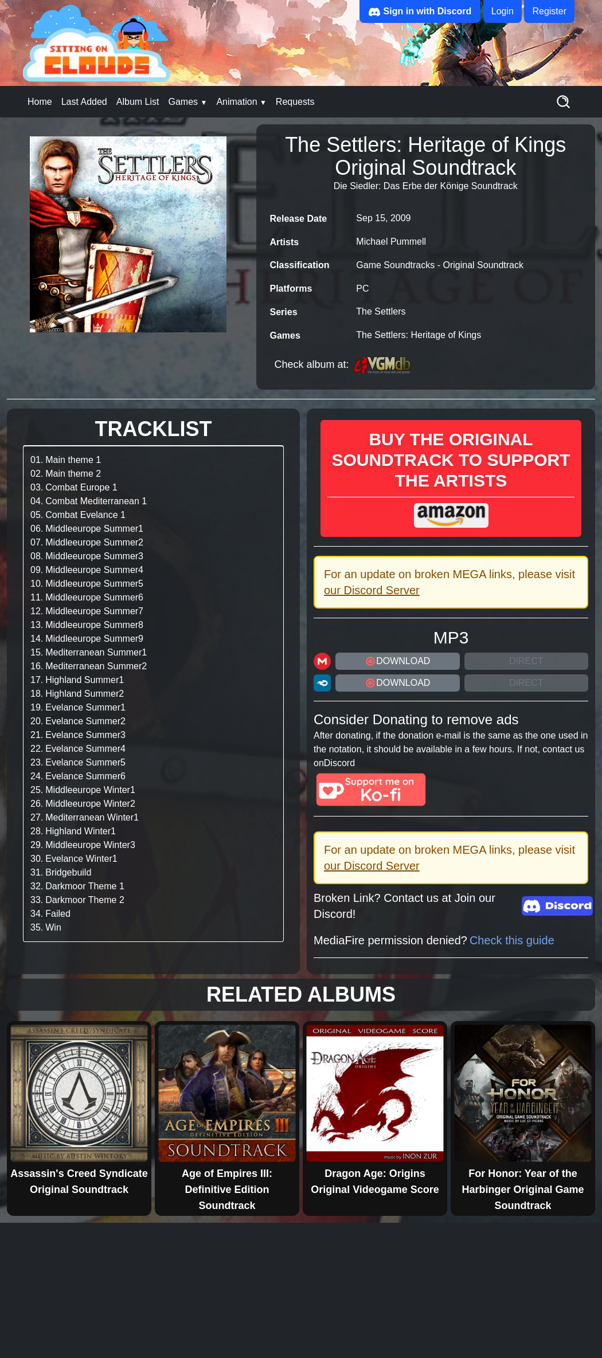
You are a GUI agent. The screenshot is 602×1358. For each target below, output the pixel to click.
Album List (137, 102)
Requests (295, 102)
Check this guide (512, 940)
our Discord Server (372, 590)
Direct (526, 661)
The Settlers (380, 311)
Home (40, 102)
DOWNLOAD (397, 661)
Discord (339, 763)
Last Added (84, 102)
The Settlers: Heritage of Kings (418, 335)
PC (362, 288)
